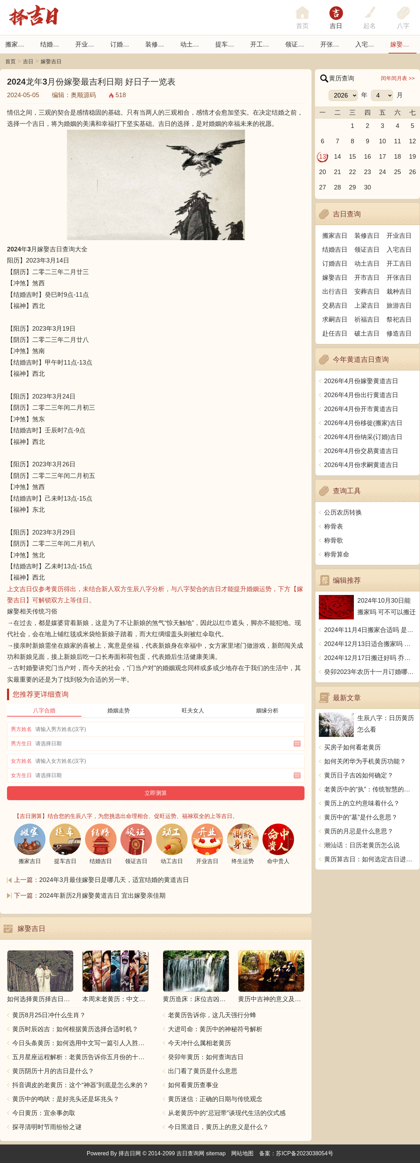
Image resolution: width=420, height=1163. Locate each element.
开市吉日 (367, 277)
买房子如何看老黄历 (352, 747)
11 (397, 141)
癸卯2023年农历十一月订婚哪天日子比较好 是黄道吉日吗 (370, 671)
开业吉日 (87, 44)
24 (382, 171)
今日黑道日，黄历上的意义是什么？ (218, 1126)
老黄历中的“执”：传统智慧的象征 (370, 789)
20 (322, 171)
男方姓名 (21, 729)
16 (367, 156)
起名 (369, 25)
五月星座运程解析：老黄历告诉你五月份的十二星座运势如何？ (80, 1057)
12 (412, 141)
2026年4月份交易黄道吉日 (361, 450)
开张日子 (332, 44)
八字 (403, 25)
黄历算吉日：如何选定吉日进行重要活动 (370, 859)
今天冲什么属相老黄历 (199, 1043)
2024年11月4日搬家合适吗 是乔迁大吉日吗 (370, 629)
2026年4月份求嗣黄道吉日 (361, 464)
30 (367, 187)
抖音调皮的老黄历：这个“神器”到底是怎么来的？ (80, 1085)
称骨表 (333, 526)
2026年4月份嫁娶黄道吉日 (361, 381)
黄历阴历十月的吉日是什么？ (53, 1071)
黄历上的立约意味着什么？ (362, 803)
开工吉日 (262, 44)
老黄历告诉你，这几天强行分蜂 (212, 1015)
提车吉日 (227, 44)
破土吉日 (367, 333)
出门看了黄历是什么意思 (202, 1071)
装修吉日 (157, 44)
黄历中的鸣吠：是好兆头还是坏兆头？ (65, 1099)
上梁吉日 (367, 305)
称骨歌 (333, 540)
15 (352, 156)
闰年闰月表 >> (398, 78)
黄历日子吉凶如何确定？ (358, 775)
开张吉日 (399, 277)
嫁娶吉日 (402, 44)
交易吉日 (335, 305)
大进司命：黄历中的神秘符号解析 (215, 1029)
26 (412, 171)
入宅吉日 (367, 44)
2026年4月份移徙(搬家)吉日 (363, 422)
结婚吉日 (52, 44)
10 (382, 141)
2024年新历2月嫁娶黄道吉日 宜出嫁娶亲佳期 (102, 895)
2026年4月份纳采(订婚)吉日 (363, 436)
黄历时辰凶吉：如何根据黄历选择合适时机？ (75, 1029)
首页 (10, 61)
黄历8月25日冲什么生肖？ (49, 1015)
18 (397, 156)
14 (337, 156)
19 (412, 156)
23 (367, 171)
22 (352, 171)
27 (322, 187)
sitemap (216, 1153)
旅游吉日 (399, 305)
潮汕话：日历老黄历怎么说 (362, 845)
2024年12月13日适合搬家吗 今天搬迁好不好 (370, 643)
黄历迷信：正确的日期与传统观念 (215, 1099)
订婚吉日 (122, 44)
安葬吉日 (367, 291)
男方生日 (21, 743)
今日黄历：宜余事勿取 (43, 1113)
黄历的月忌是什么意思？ (358, 831)
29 (352, 187)
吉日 (336, 25)
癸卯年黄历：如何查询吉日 (206, 1057)
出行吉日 (335, 291)
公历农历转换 (343, 512)
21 (337, 171)
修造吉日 (399, 333)
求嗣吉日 (335, 319)
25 (397, 171)
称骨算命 (336, 554)
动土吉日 (192, 44)
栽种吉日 (399, 291)
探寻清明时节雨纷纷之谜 (47, 1126)
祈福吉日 (367, 319)
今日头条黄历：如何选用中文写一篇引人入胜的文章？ (80, 1043)
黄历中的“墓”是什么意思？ (361, 817)
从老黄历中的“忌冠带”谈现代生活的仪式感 (227, 1113)
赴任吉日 (335, 333)
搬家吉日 (17, 44)
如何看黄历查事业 (193, 1085)
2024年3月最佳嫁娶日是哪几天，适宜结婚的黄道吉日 (114, 879)
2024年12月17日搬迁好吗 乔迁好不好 (370, 657)
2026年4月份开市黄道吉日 (361, 408)
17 (382, 156)
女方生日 (21, 775)
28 (337, 187)
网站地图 (242, 1153)
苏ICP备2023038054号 (305, 1153)
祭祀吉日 (399, 319)
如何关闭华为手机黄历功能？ (365, 761)
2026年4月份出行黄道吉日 (361, 395)
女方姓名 (21, 761)
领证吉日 (297, 44)
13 (322, 156)
